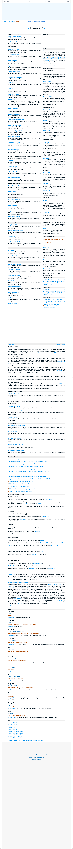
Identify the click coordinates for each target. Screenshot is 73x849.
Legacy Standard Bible (13, 94)
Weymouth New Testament (14, 177)
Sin (64, 283)
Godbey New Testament (14, 269)
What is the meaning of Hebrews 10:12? (19, 459)
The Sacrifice (12, 400)
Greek (44, 31)
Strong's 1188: (11, 708)
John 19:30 (35, 554)
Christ (44, 280)
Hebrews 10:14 (26, 587)
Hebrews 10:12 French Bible (15, 736)
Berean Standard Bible (13, 54)
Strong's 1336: (11, 644)
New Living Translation (13, 42)
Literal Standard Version (14, 199)
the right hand (46, 60)
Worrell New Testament (13, 292)
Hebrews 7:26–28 (42, 503)
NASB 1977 (10, 88)
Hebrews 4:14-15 (47, 81)
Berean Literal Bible (12, 60)
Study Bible (11, 344)
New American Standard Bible (15, 77)
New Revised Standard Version (15, 242)
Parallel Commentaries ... (14, 606)
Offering (57, 281)
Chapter (63, 344)
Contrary (48, 280)
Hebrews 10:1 (18, 587)
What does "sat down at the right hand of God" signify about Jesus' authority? (28, 464)
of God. (52, 60)
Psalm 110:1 (46, 228)
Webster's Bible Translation (14, 172)
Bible (5, 21)
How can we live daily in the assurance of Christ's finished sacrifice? (26, 466)
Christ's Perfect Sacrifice (49, 51)
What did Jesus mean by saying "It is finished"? (21, 491)
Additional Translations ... (14, 303)
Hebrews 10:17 (60, 543)
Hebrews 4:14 (48, 499)
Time (51, 284)
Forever (60, 280)
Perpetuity (45, 283)
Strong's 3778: (11, 626)
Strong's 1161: (11, 617)
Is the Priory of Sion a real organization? (19, 486)
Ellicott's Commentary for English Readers (18, 582)
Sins (47, 284)
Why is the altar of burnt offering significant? (20, 484)
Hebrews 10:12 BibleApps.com (15, 731)
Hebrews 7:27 (46, 110)
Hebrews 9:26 (46, 120)
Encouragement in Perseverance (16, 450)
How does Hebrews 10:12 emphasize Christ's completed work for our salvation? (29, 461)
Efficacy (53, 280)
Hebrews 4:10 (40, 557)
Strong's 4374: (11, 635)
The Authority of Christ (13, 432)
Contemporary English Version (15, 131)
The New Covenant (13, 417)
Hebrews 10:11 (42, 502)
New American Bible (13, 236)
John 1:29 (10, 545)
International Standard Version (15, 155)
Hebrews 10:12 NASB (13, 727)
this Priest (54, 57)
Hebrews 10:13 (52, 568)
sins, (56, 58)
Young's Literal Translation (14, 211)
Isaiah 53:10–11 (18, 534)
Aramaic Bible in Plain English (15, 256)
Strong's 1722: (11, 698)
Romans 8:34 (46, 212)
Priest (49, 283)
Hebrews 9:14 (45, 516)
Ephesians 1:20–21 (37, 563)
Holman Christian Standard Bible (16, 119)
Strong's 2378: (11, 662)
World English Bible (12, 191)
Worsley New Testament (14, 298)
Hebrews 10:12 (11, 574)
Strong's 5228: (11, 671)
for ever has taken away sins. (51, 304)
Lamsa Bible (11, 250)
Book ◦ (59, 344)
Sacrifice (57, 283)
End (56, 280)
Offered (52, 281)
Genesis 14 (37, 352)
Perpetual (62, 281)
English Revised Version (14, 136)
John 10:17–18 (30, 514)
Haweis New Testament (14, 275)
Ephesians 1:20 (46, 190)
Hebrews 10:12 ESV (13, 726)
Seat (62, 283)
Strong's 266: (11, 680)
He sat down (61, 58)
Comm (40, 31)
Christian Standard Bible (14, 114)
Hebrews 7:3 (11, 587)
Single (44, 284)
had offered (61, 57)
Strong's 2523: (11, 689)
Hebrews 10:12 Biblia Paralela (15, 733)
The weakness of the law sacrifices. (53, 299)
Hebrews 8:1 (46, 73)
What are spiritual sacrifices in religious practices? (22, 489)
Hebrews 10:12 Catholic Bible (15, 738)
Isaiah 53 (59, 370)
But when (49, 57)
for (54, 58)
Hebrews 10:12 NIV (12, 723)
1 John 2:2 (45, 151)
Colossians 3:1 (46, 221)
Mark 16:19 (45, 183)
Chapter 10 (13, 21)
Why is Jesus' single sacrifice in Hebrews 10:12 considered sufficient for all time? (29, 479)
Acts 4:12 (42, 540)
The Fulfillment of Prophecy (14, 438)
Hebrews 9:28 (46, 130)
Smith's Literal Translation (14, 216)
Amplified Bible (11, 99)
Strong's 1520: (11, 653)
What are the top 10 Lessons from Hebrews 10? (21, 481)
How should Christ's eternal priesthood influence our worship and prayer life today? (29, 471)
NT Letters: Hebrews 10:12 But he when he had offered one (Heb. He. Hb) (26, 740)
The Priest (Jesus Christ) (15, 394)
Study (36, 31)
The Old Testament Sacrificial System (18, 411)
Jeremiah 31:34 (44, 543)
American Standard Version (14, 125)
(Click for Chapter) (15, 34)
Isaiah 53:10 (46, 158)
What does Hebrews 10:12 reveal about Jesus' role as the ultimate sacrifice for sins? (30, 474)
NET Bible (10, 160)
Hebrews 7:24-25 (47, 97)
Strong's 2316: (11, 717)
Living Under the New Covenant (15, 444)
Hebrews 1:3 (46, 200)
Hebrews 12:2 (46, 173)
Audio (28, 31)
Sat (60, 283)
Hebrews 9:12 (46, 269)
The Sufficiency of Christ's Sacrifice (16, 425)
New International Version (14, 36)
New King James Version (14, 71)
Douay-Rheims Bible (13, 225)
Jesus (48, 281)
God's (64, 280)
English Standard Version (14, 49)
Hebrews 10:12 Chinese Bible (15, 734)
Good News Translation (13, 149)
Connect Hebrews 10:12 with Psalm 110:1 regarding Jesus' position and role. (28, 469)
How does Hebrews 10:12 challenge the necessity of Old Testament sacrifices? (29, 476)
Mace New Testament (13, 281)
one (48, 58)
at (64, 58)
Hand (44, 281)
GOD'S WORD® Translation (14, 142)
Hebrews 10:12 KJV (13, 729)
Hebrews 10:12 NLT (13, 724)
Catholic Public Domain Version (15, 230)
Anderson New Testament (14, 264)
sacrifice (51, 58)
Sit (49, 284)
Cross (32, 31)
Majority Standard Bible (13, 186)
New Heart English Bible (14, 166)
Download (62, 65)
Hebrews (8, 21)
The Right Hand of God (14, 406)
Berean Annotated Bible (13, 108)
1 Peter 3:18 (46, 142)
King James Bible (12, 66)
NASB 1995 (10, 83)
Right (53, 283)
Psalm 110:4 (53, 352)
